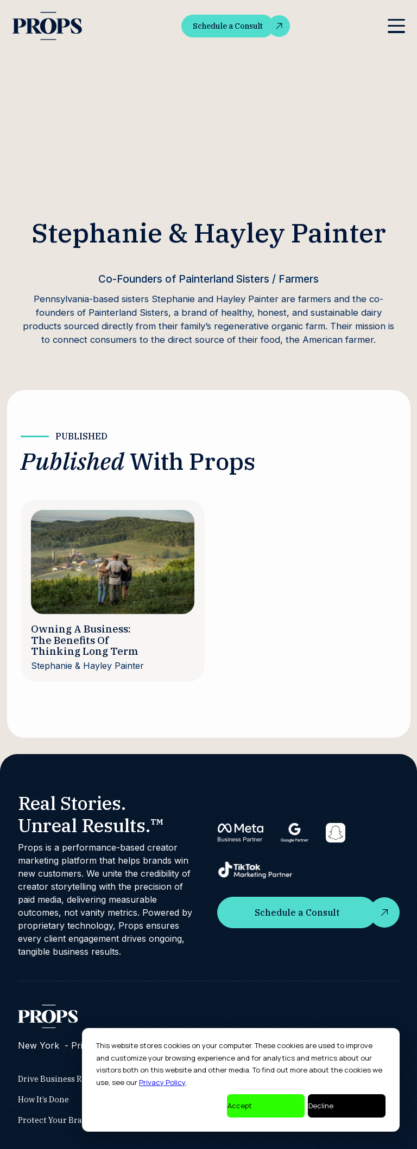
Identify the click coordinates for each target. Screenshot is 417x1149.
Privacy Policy (162, 1082)
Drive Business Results (61, 1079)
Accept (240, 1105)
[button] (396, 26)
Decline (320, 1105)
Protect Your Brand (55, 1120)
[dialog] (241, 1080)
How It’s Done (43, 1099)
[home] (48, 26)
